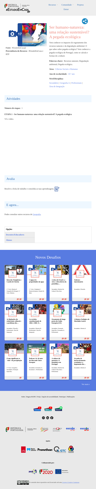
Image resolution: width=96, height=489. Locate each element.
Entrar (66, 9)
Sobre (23, 397)
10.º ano (71, 74)
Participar (62, 397)
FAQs (39, 397)
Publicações (71, 397)
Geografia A (65, 83)
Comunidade (66, 5)
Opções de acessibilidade (50, 397)
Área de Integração (56, 86)
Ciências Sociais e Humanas (66, 69)
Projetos (80, 5)
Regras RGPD (31, 397)
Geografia (37, 214)
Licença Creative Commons (70, 482)
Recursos (52, 5)
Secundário (53, 83)
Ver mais (85, 384)
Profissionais (76, 83)
